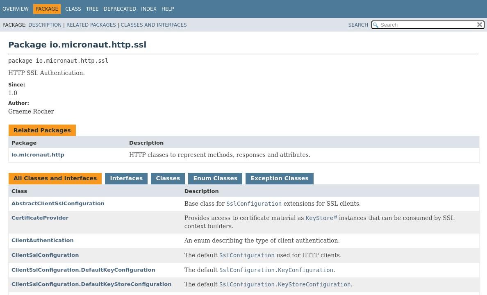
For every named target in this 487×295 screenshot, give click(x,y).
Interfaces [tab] (126, 178)
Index (149, 9)
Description (44, 25)
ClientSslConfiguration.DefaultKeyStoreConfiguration (91, 284)
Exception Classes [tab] (279, 178)
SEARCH (358, 25)
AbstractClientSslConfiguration (58, 203)
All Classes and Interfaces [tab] (55, 178)
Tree (92, 9)
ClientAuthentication (42, 240)
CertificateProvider (39, 218)
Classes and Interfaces (154, 25)
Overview (15, 9)
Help (168, 9)
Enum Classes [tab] (215, 178)
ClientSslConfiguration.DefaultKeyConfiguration (83, 270)
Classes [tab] (168, 178)
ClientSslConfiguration (45, 255)
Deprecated (120, 9)
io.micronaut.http (37, 155)
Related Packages (91, 25)
